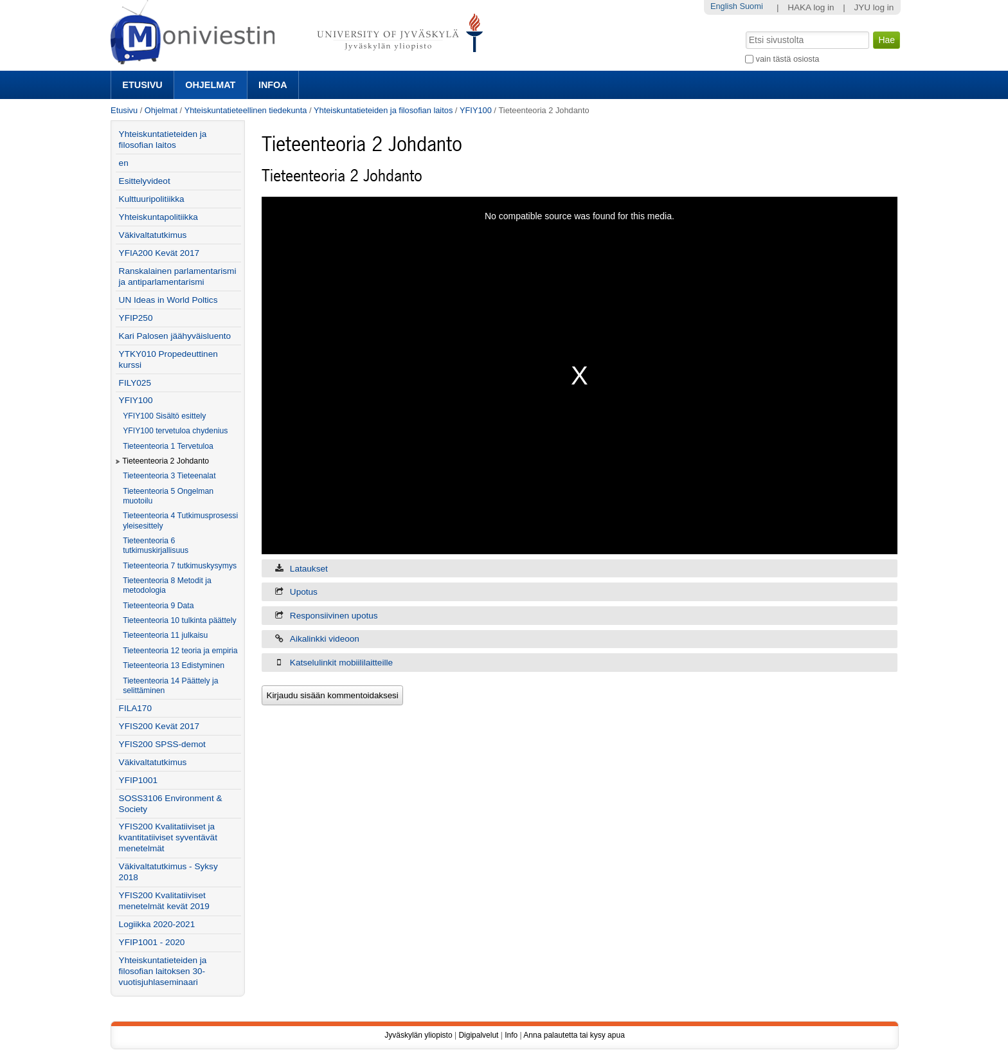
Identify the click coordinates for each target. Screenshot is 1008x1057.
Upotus (304, 592)
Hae (744, 30)
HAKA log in (811, 7)
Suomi (750, 6)
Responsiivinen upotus (334, 615)
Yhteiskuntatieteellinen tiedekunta (245, 110)
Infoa (272, 85)
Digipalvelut (478, 1035)
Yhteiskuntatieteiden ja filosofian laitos (383, 110)
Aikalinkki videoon (324, 639)
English (723, 6)
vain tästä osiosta (788, 59)
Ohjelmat (210, 85)
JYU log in (874, 7)
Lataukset (309, 569)
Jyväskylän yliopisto (418, 1035)
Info (511, 1035)
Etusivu (142, 85)
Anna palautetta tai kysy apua (573, 1035)
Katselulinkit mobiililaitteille (341, 662)
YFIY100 (476, 110)
